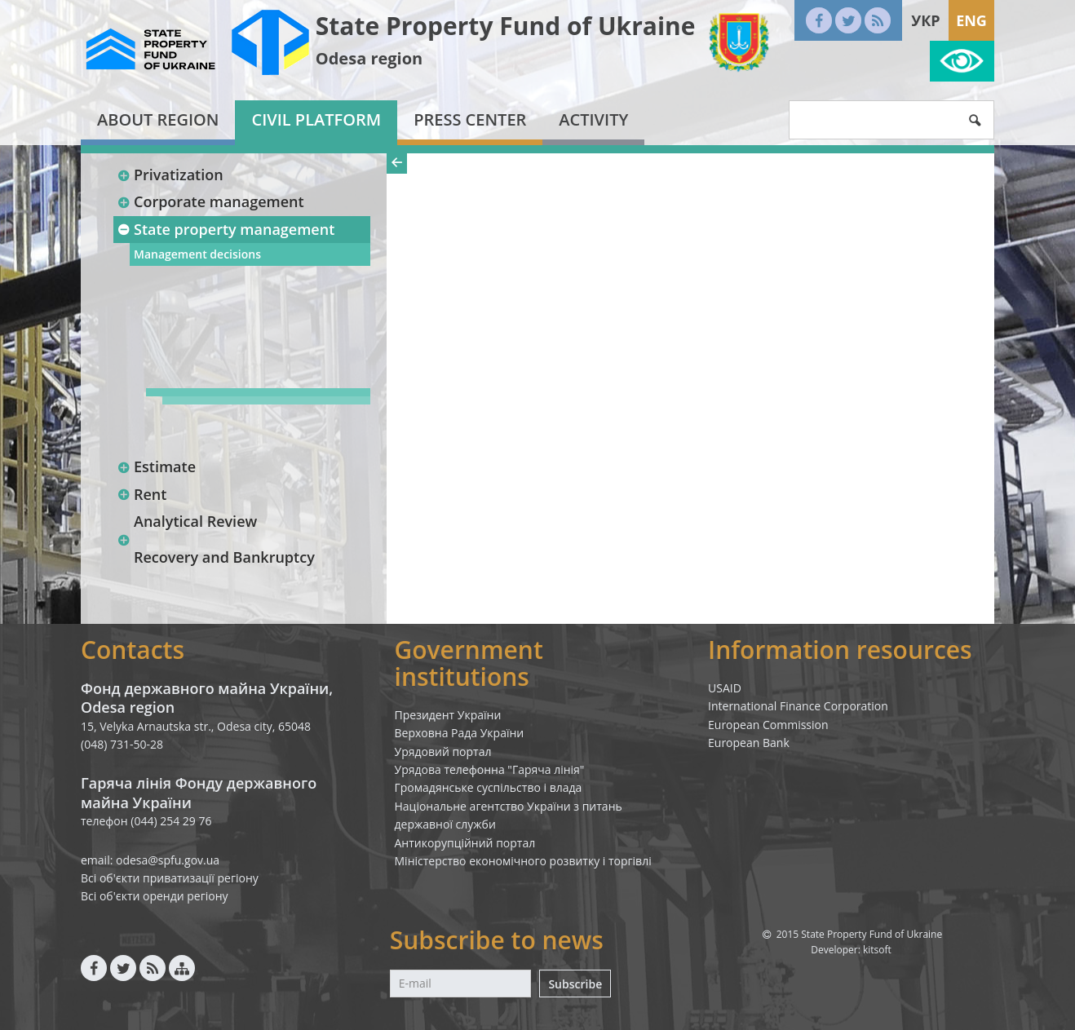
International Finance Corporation (798, 706)
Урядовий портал (443, 751)
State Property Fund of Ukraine (506, 25)
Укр (925, 20)
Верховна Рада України (459, 732)
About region (158, 119)
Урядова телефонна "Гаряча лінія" (490, 769)
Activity (593, 119)
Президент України (448, 715)
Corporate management (210, 201)
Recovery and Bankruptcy (224, 557)
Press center (470, 119)
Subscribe (575, 984)
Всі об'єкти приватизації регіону (170, 878)
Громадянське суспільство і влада (488, 787)
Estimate (156, 466)
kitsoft (877, 950)
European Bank (749, 742)
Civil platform (316, 119)
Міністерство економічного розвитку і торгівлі (523, 861)
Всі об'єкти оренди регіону (154, 896)
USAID (724, 688)
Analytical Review (195, 521)
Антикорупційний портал (465, 843)
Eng (971, 20)
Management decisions (197, 254)
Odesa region (369, 58)
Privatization (170, 174)
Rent (141, 494)
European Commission (768, 724)
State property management (225, 229)
